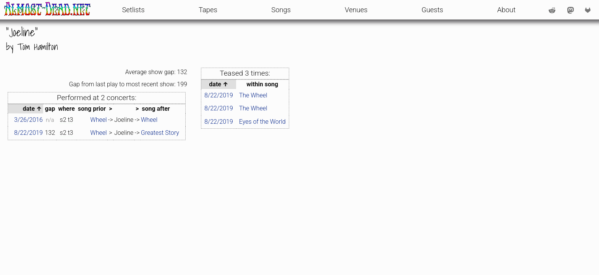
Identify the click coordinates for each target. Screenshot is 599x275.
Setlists (133, 10)
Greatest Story (160, 132)
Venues (356, 10)
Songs (281, 10)
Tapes (208, 10)
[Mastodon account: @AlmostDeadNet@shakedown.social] (571, 10)
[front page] (47, 9)
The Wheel (253, 95)
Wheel (98, 119)
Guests (432, 10)
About (506, 10)
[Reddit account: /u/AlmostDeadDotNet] (551, 10)
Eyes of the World (262, 121)
